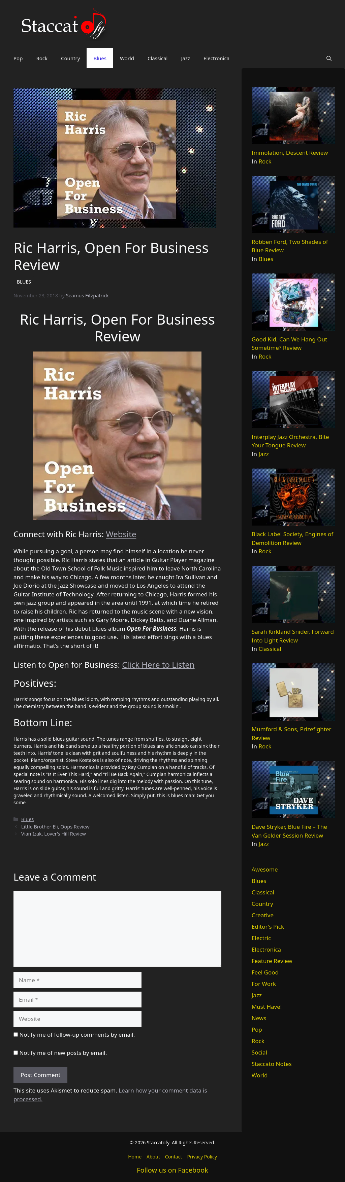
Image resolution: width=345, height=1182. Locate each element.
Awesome (265, 869)
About (153, 1156)
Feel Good (265, 972)
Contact (173, 1156)
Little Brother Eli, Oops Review (55, 826)
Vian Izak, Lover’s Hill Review (53, 833)
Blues (99, 58)
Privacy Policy (202, 1156)
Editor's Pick (268, 926)
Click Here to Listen (158, 664)
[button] (329, 58)
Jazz (185, 58)
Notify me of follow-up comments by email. (77, 1034)
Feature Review (272, 961)
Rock (42, 58)
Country (70, 58)
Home (135, 1156)
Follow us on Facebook (172, 1170)
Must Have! (267, 1006)
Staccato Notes (272, 1064)
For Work (264, 984)
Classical (158, 58)
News (259, 1018)
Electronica (216, 58)
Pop (18, 58)
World (127, 58)
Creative (263, 915)
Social (259, 1052)
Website (121, 534)
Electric (261, 938)
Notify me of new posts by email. (63, 1053)
